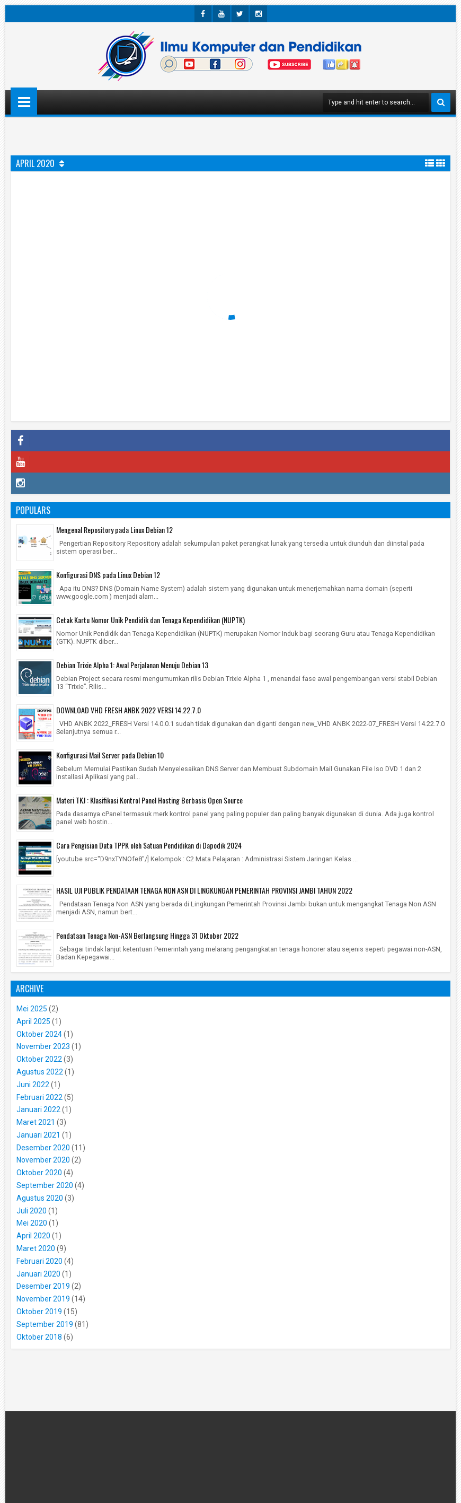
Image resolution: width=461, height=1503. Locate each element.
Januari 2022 (38, 1109)
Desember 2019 (43, 1286)
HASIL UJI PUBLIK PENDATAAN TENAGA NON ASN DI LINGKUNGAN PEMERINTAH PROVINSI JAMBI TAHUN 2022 (204, 890)
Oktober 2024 (39, 1034)
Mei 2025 (31, 1008)
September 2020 (44, 1185)
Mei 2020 (31, 1223)
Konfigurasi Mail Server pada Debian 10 (110, 755)
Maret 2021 (35, 1122)
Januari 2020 (38, 1274)
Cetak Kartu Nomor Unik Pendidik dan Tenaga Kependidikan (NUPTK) (150, 619)
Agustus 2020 (39, 1198)
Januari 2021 (38, 1135)
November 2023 (43, 1046)
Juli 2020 (31, 1211)
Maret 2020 (35, 1248)
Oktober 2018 (39, 1337)
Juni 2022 (32, 1084)
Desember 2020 (43, 1147)
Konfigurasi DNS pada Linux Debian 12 (108, 574)
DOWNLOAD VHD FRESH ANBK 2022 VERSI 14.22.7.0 (128, 709)
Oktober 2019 (39, 1311)
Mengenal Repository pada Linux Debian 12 (114, 529)
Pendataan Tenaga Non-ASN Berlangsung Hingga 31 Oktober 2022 (147, 935)
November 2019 (43, 1299)
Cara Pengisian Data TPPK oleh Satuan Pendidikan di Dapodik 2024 (149, 845)
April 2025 (33, 1021)
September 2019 (44, 1324)
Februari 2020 (39, 1261)
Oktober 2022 (39, 1059)
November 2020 (43, 1160)
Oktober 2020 (39, 1172)
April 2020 (33, 1235)
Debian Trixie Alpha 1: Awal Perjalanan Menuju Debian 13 (132, 664)
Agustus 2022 (39, 1072)
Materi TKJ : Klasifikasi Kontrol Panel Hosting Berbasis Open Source (149, 800)
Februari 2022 (39, 1097)
